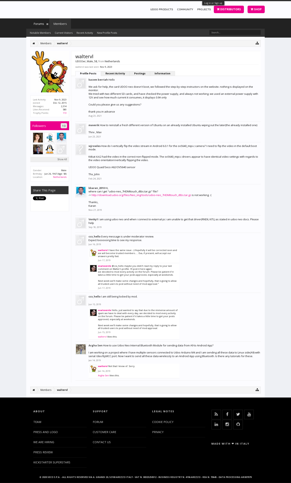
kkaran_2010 (97, 188)
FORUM (98, 422)
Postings (140, 73)
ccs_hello (95, 236)
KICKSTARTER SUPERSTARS (51, 462)
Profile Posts (88, 73)
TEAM (37, 422)
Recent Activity (115, 73)
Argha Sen (95, 345)
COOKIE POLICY (162, 422)
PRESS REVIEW (43, 452)
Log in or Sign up (213, 2)
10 (64, 126)
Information (162, 73)
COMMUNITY (185, 9)
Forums (39, 24)
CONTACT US (102, 442)
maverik (94, 125)
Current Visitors (64, 33)
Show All (62, 159)
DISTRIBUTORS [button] (229, 9)
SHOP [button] (256, 9)
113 (64, 112)
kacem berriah (98, 79)
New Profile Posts (107, 33)
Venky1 (93, 219)
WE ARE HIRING (43, 442)
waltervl (103, 250)
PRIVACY (157, 432)
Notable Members (40, 33)
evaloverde (104, 265)
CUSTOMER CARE (104, 432)
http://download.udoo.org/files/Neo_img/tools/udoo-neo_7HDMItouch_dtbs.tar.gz (141, 195)
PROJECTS (204, 9)
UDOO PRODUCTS (161, 9)
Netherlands (59, 176)
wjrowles (95, 146)
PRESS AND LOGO (45, 432)
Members (60, 24)
